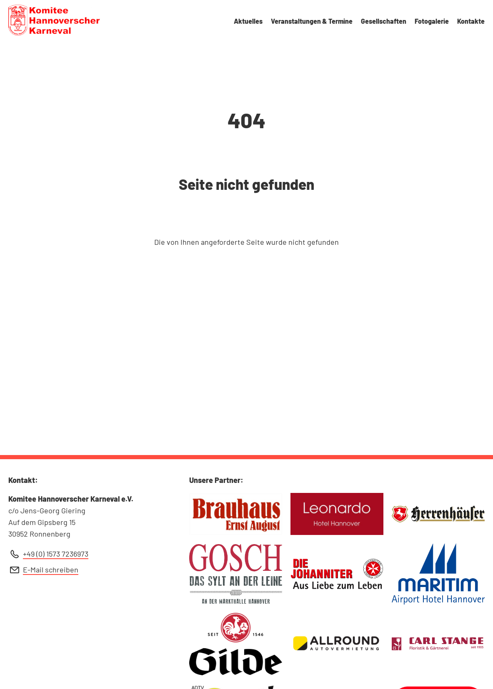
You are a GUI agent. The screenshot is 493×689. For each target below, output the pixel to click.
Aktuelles (248, 21)
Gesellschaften (383, 21)
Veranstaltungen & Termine (312, 21)
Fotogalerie (432, 21)
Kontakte (471, 21)
